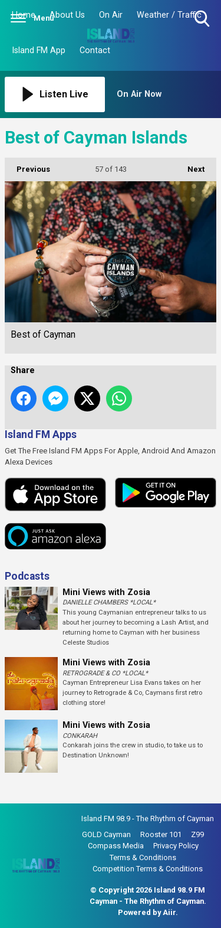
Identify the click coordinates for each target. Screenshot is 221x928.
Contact (95, 50)
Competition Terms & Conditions (148, 868)
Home (23, 15)
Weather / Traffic (169, 15)
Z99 (197, 834)
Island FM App (38, 50)
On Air (111, 15)
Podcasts (27, 576)
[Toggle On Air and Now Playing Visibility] (167, 94)
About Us (67, 15)
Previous (27, 166)
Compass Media (116, 845)
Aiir (169, 912)
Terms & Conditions (143, 857)
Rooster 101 (161, 834)
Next (190, 166)
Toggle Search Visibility (203, 19)
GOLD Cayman (106, 834)
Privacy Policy (176, 845)
